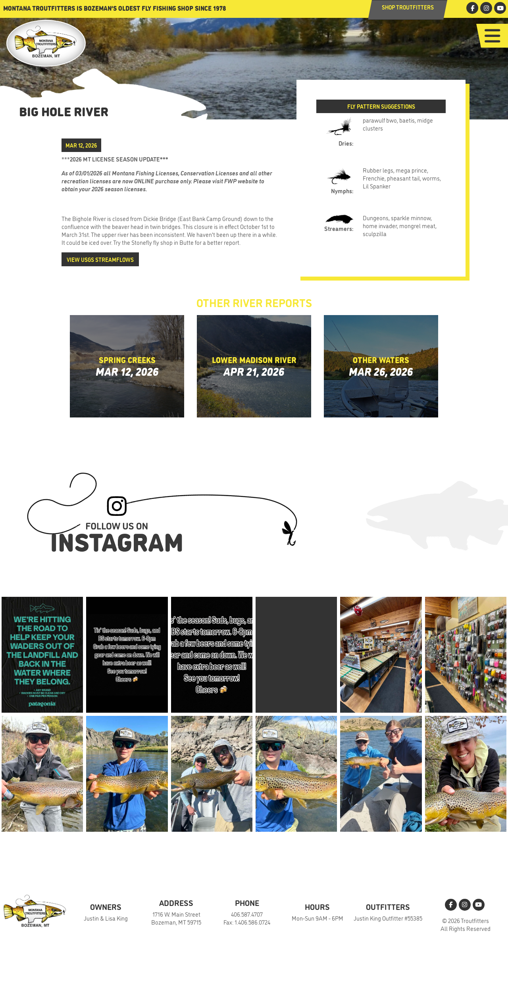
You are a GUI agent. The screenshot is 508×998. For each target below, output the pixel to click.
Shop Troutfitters (408, 7)
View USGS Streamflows (100, 259)
